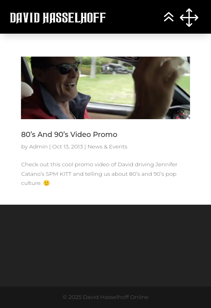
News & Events (107, 146)
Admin (38, 146)
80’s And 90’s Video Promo (69, 134)
